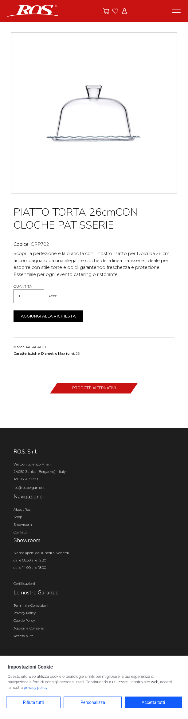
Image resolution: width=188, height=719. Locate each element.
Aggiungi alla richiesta (48, 316)
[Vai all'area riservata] (124, 11)
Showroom (23, 524)
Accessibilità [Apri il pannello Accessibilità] (23, 636)
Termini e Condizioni (31, 605)
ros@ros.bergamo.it (29, 487)
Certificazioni (24, 583)
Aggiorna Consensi (29, 628)
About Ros (22, 509)
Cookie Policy (24, 620)
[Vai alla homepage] (32, 10)
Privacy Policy (25, 613)
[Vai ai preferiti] (115, 11)
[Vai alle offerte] (106, 11)
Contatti (20, 532)
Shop (18, 517)
